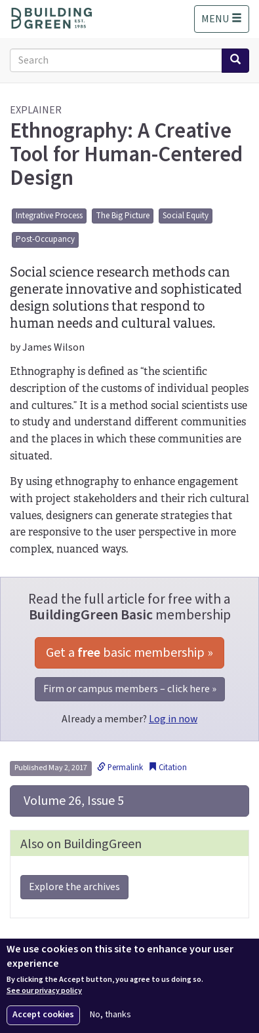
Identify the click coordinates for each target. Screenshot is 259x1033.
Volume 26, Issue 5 (72, 801)
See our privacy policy (44, 991)
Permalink (120, 767)
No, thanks (110, 1015)
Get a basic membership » (129, 653)
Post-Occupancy (45, 239)
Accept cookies (43, 1014)
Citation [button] (167, 767)
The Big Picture (122, 216)
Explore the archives (74, 887)
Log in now (173, 719)
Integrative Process (49, 216)
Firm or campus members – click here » (129, 689)
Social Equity (186, 216)
